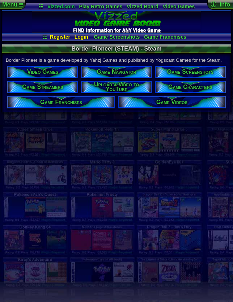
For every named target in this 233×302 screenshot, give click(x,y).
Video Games (179, 6)
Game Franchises (165, 37)
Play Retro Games (101, 6)
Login (81, 37)
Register (60, 37)
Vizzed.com (61, 6)
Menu (12, 4)
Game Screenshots (117, 37)
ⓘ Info (220, 4)
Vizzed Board (142, 6)
